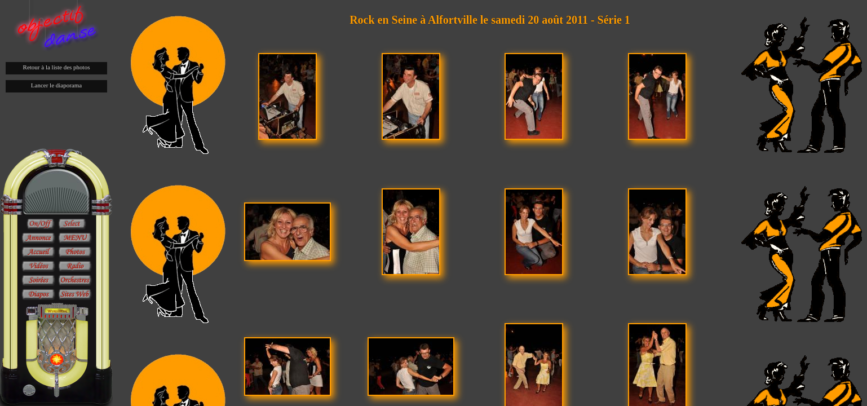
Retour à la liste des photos (56, 67)
